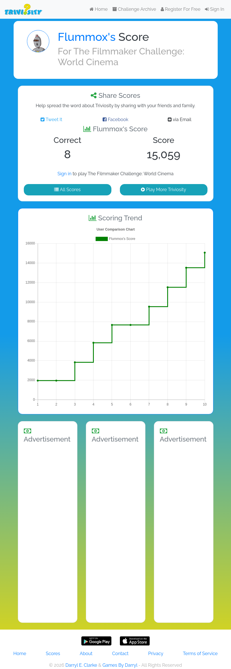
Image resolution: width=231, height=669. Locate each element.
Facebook (115, 119)
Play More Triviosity (163, 189)
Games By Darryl (119, 665)
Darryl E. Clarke (81, 665)
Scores (53, 653)
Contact (120, 653)
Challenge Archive (134, 9)
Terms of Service (200, 653)
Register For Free (180, 9)
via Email (179, 119)
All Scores (67, 189)
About (86, 653)
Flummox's (87, 36)
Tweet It (51, 119)
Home (99, 9)
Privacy (155, 653)
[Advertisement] (47, 532)
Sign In (214, 9)
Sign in (64, 173)
